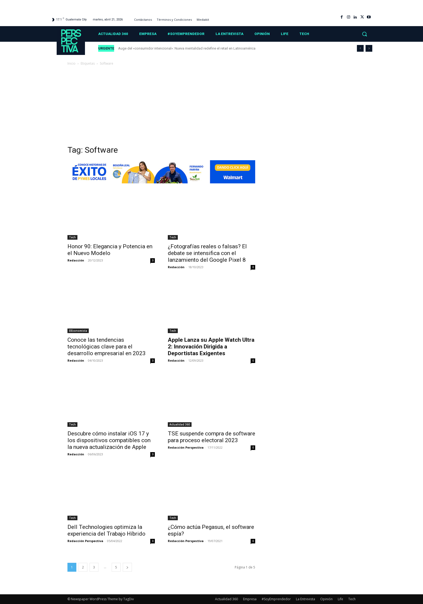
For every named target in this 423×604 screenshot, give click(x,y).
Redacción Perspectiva (186, 447)
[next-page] (127, 567)
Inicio (71, 63)
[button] (364, 34)
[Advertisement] (211, 107)
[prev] (360, 48)
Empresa (250, 599)
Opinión (326, 599)
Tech (72, 237)
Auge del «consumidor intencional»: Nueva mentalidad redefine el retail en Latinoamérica (186, 48)
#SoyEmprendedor (276, 599)
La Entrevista (305, 599)
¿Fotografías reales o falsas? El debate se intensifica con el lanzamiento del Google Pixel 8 (207, 253)
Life (340, 599)
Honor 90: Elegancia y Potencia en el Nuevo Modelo (109, 249)
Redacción (75, 260)
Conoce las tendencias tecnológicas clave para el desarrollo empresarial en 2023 (106, 347)
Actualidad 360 (179, 424)
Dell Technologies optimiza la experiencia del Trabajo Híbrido (106, 530)
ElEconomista (78, 331)
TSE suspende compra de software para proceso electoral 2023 (211, 437)
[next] (369, 48)
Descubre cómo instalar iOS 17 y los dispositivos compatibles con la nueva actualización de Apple (109, 440)
